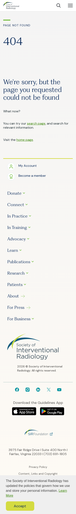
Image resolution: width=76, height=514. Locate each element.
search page (36, 123)
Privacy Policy (38, 467)
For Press (15, 307)
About (13, 296)
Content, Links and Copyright (38, 473)
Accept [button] (20, 506)
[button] (22, 166)
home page (24, 140)
